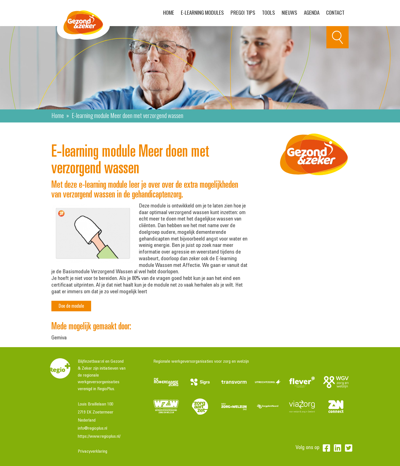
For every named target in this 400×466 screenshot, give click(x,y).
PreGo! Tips (243, 12)
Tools (268, 12)
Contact (335, 12)
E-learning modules (202, 12)
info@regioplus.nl (92, 428)
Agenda (311, 12)
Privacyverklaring (92, 451)
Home (168, 12)
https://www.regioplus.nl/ (99, 436)
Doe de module (71, 305)
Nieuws (289, 12)
